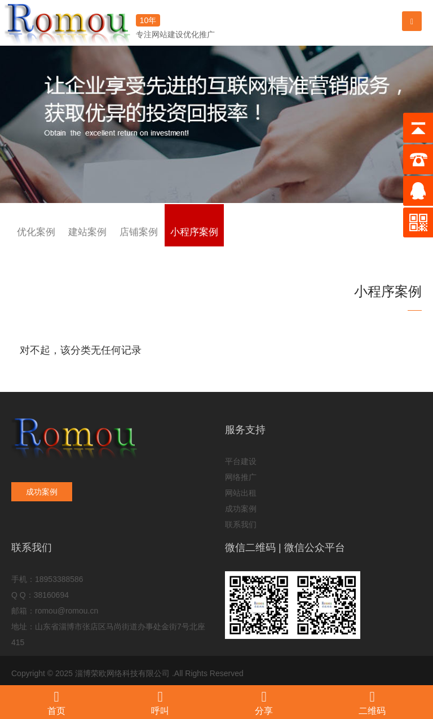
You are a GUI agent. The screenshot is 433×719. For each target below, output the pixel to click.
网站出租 (241, 492)
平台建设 (241, 461)
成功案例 (42, 491)
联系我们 (241, 524)
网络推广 (241, 477)
